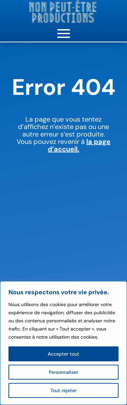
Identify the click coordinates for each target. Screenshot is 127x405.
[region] (63, 343)
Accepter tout (63, 354)
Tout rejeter (63, 390)
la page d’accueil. (79, 145)
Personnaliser (63, 372)
